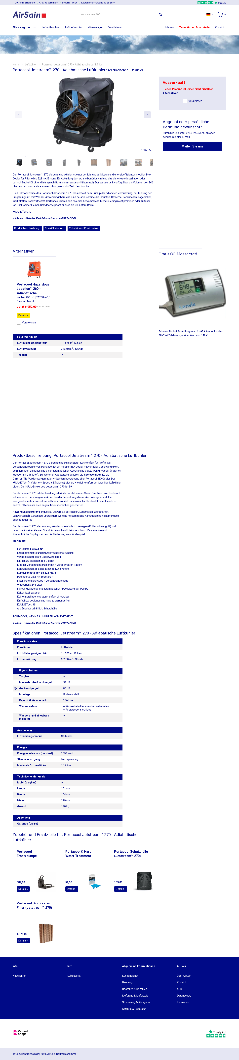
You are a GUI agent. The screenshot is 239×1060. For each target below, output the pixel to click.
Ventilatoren (115, 27)
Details (23, 315)
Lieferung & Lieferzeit (135, 995)
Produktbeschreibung (27, 228)
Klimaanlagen (95, 27)
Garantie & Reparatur (134, 1008)
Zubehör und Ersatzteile (194, 27)
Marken (169, 27)
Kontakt (219, 27)
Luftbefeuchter (73, 27)
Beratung (127, 982)
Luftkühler (31, 64)
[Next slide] (147, 114)
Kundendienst (130, 975)
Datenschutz (184, 995)
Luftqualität (73, 975)
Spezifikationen (55, 228)
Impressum (183, 1002)
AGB (179, 989)
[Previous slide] (18, 114)
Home (16, 64)
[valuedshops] (20, 1033)
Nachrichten (19, 975)
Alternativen (170, 93)
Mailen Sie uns (192, 146)
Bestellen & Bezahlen (134, 989)
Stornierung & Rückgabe (136, 1002)
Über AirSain (184, 975)
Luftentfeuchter (51, 27)
